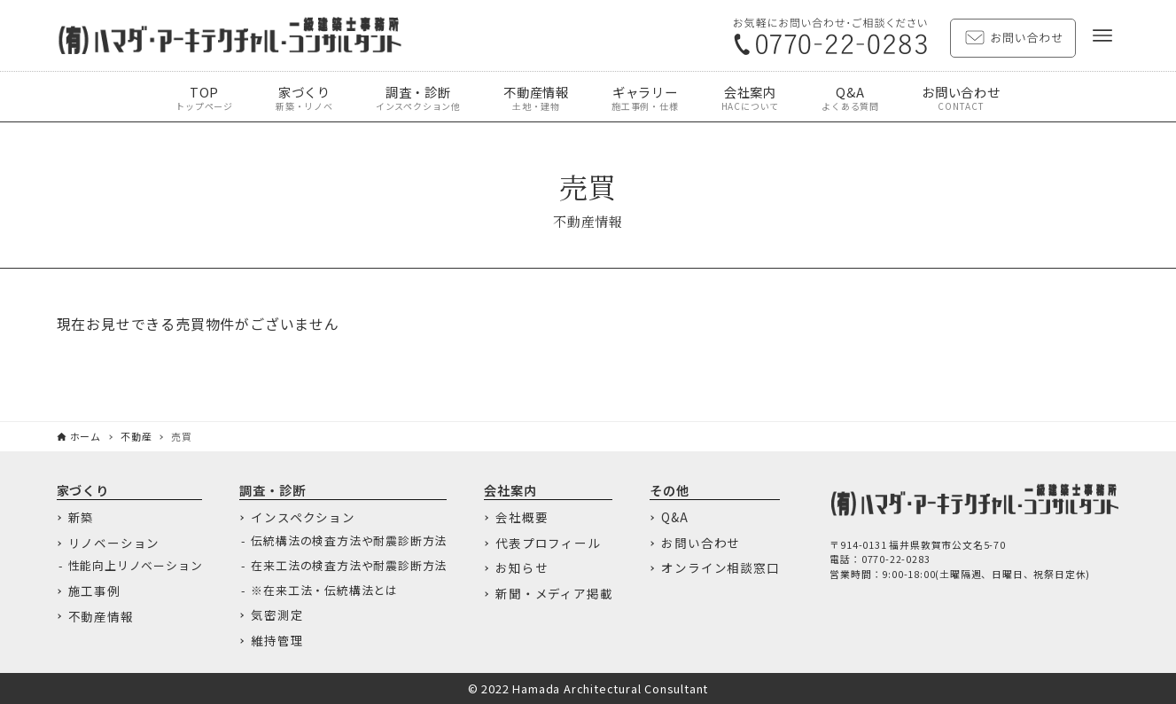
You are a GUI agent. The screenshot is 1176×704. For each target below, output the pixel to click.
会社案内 (510, 490)
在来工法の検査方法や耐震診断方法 (349, 566)
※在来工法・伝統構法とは (324, 591)
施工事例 (94, 591)
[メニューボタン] (1102, 35)
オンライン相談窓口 (720, 568)
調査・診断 (272, 490)
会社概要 (521, 518)
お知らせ (521, 568)
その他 (669, 490)
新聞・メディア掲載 (553, 594)
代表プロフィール (547, 543)
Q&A (674, 518)
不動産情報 (101, 617)
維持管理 (277, 641)
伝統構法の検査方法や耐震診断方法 (349, 541)
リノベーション (114, 543)
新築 (81, 518)
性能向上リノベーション (135, 566)
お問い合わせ (700, 543)
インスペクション (302, 518)
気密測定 (277, 615)
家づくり (83, 490)
